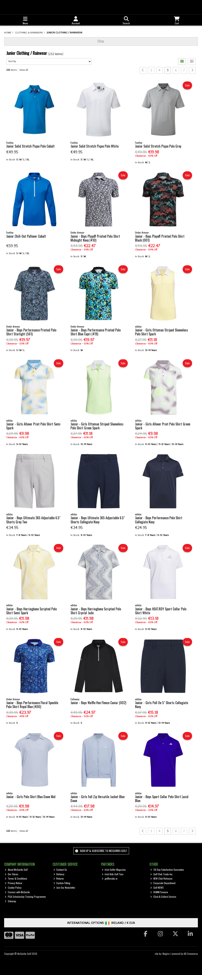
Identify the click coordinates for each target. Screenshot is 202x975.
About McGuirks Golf (16, 869)
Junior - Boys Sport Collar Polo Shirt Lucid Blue (161, 798)
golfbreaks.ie (110, 878)
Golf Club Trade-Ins (161, 874)
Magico (166, 953)
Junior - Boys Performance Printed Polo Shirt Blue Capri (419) (95, 332)
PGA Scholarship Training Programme (25, 896)
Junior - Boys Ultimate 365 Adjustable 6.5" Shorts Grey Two (33, 519)
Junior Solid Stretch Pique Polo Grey (158, 146)
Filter (100, 41)
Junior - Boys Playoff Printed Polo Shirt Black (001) (159, 238)
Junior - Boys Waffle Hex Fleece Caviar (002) (98, 702)
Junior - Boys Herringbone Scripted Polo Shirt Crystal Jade (95, 610)
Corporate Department (162, 883)
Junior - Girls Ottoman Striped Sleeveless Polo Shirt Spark (161, 332)
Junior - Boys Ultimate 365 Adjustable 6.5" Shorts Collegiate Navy (97, 519)
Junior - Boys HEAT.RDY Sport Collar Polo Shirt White (160, 610)
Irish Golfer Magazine (114, 869)
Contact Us (60, 869)
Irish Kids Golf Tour (113, 874)
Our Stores (11, 874)
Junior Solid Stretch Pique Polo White (94, 146)
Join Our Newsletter (64, 887)
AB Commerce (191, 953)
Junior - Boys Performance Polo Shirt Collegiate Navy (158, 519)
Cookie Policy (13, 887)
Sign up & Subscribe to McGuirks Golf (101, 850)
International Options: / (101, 923)
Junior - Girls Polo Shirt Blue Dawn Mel (30, 796)
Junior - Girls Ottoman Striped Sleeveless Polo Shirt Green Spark (96, 426)
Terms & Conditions (16, 878)
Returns (58, 878)
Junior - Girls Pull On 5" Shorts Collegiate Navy (161, 704)
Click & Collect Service (163, 896)
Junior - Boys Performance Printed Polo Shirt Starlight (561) (31, 332)
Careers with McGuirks (17, 892)
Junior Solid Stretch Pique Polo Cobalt (30, 146)
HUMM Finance (159, 892)
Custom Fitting (61, 883)
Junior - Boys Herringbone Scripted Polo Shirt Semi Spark (31, 610)
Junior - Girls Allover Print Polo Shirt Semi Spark (33, 426)
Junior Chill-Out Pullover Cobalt (26, 236)
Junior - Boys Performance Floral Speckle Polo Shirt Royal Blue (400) (32, 704)
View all (23, 70)
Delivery (59, 874)
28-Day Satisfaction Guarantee (167, 869)
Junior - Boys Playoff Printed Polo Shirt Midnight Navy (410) (95, 238)
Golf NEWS (157, 887)
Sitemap (10, 901)
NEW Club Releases (161, 878)
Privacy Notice (13, 883)
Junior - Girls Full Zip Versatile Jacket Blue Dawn (97, 798)
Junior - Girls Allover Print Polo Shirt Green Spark (162, 426)
